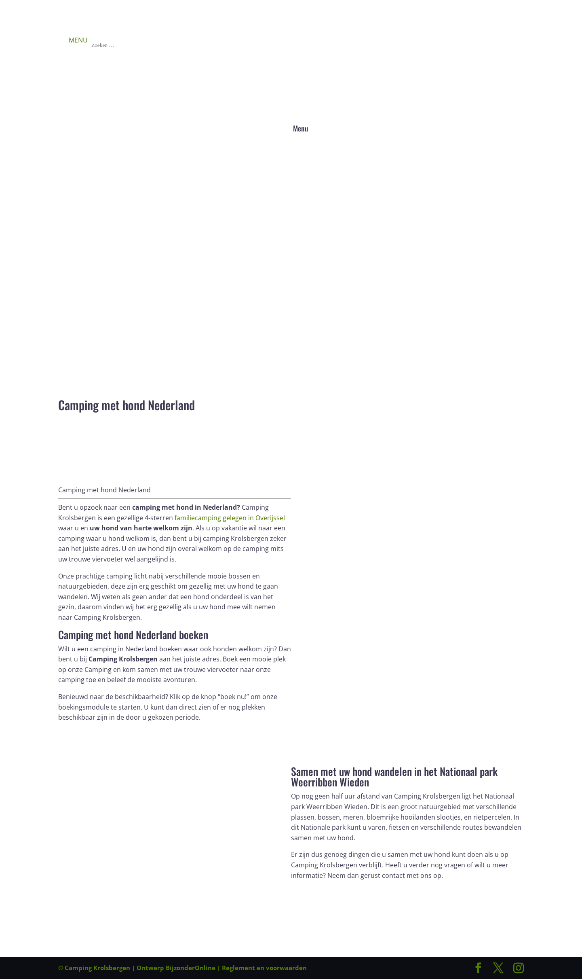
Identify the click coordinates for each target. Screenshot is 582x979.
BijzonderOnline (190, 968)
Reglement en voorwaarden (264, 968)
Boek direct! (89, 732)
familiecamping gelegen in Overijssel (230, 517)
